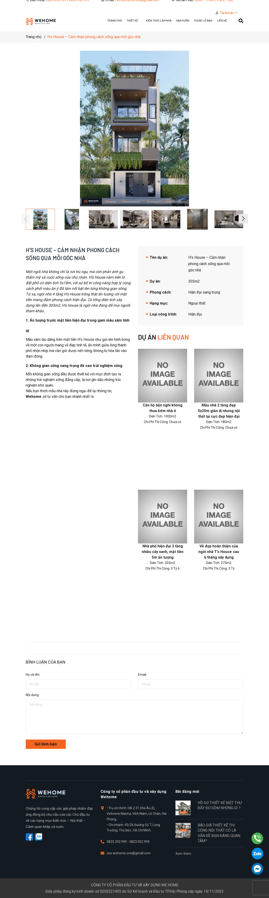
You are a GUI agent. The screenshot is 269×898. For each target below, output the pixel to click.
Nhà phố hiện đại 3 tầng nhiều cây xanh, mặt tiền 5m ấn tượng (162, 552)
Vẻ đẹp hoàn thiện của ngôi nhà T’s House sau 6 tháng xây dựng (218, 552)
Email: (142, 674)
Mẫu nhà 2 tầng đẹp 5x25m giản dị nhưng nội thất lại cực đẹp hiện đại (219, 411)
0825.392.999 (117, 842)
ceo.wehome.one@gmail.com (129, 853)
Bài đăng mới (187, 791)
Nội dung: (32, 695)
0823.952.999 (139, 842)
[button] (243, 218)
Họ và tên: (33, 674)
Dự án (163, 337)
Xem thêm (183, 853)
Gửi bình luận (46, 744)
